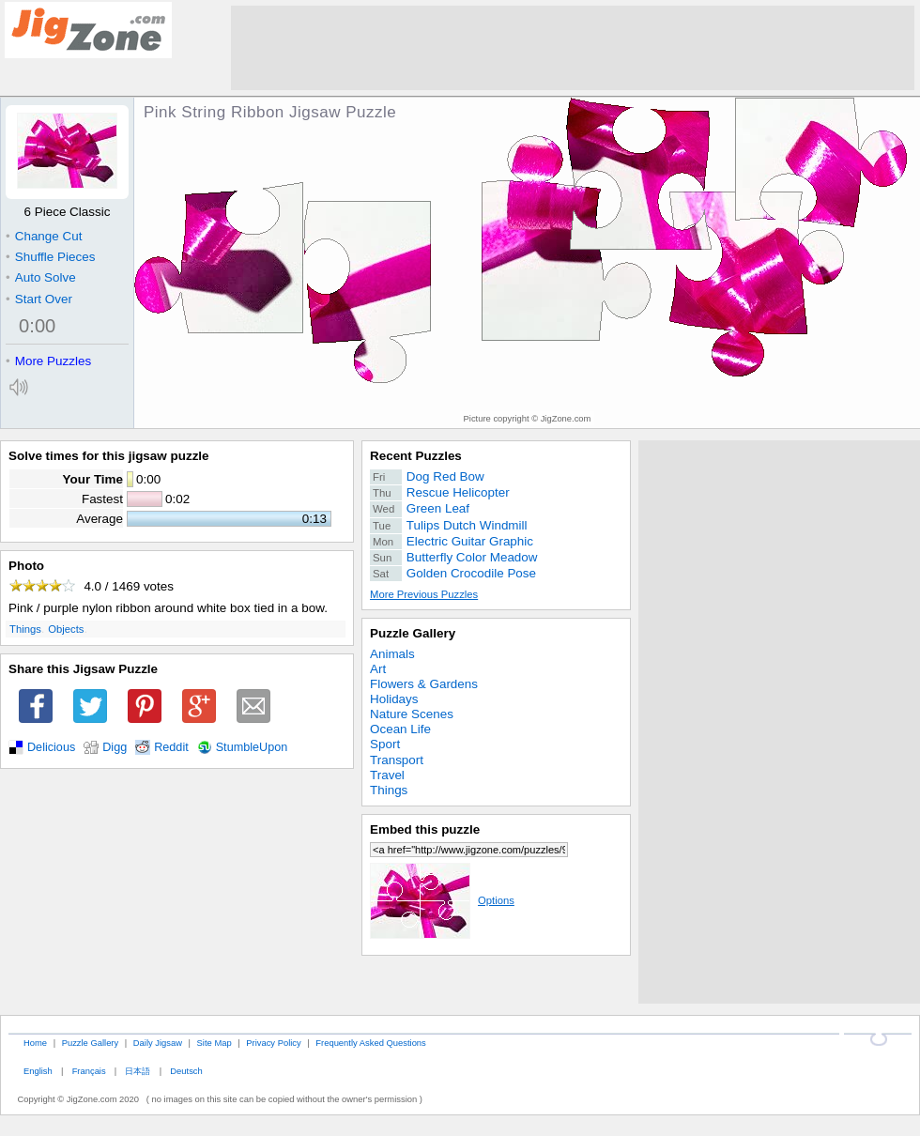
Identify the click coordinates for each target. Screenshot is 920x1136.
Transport (396, 760)
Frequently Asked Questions (370, 1042)
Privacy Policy (273, 1042)
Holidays (394, 699)
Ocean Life (400, 729)
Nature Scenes (411, 714)
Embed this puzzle (425, 829)
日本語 (137, 1071)
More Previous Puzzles (424, 594)
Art (378, 669)
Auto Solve (41, 277)
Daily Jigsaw (157, 1042)
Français (89, 1071)
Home (35, 1042)
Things (25, 629)
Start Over (39, 299)
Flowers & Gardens (424, 684)
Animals (392, 654)
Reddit (171, 747)
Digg (114, 747)
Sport (385, 744)
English (38, 1071)
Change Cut (44, 236)
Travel (387, 775)
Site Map (214, 1042)
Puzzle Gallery (412, 633)
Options (442, 900)
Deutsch (186, 1071)
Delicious (51, 747)
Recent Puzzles (416, 456)
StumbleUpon (252, 747)
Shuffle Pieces (50, 257)
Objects (66, 629)
